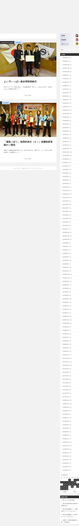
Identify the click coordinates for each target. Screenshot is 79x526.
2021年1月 (66, 229)
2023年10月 (66, 113)
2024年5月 (66, 89)
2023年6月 (66, 127)
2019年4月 (66, 302)
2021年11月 (66, 194)
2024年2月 (66, 99)
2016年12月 (66, 400)
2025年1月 (66, 61)
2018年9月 (66, 326)
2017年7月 (66, 375)
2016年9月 (66, 410)
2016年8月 (66, 414)
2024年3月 (66, 96)
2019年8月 (66, 288)
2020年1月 (66, 271)
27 (64, 489)
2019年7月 (66, 292)
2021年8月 (66, 204)
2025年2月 (66, 57)
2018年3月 (66, 347)
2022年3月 (66, 180)
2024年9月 (66, 75)
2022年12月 (66, 148)
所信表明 (70, 39)
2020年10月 (66, 239)
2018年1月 (66, 354)
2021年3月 (66, 222)
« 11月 (64, 491)
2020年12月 (66, 232)
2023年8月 (66, 120)
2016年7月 (66, 417)
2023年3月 (66, 138)
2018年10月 (66, 323)
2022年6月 (66, 169)
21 (67, 486)
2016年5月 (66, 424)
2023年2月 (66, 141)
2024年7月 (66, 82)
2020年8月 (66, 246)
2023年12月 (66, 106)
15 (69, 484)
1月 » (75, 491)
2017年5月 (66, 382)
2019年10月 (66, 281)
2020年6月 (66, 253)
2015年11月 (66, 445)
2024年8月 (66, 78)
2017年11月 (66, 361)
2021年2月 (66, 225)
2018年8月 (66, 330)
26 (61, 489)
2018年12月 (66, 316)
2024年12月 (66, 64)
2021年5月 (66, 215)
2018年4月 (66, 344)
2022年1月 (66, 187)
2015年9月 (66, 452)
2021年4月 (66, 218)
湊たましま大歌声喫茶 (69, 500)
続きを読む (28, 95)
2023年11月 (66, 110)
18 (77, 484)
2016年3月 (66, 431)
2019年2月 (66, 309)
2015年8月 (66, 456)
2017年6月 (66, 379)
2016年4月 (66, 428)
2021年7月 (66, 208)
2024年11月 (66, 68)
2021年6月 (66, 211)
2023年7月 (66, 124)
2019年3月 (66, 305)
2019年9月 (66, 285)
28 (67, 489)
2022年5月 (66, 173)
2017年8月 (66, 372)
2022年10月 (66, 155)
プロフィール (70, 44)
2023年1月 (66, 145)
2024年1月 (66, 103)
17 (75, 484)
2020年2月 (66, 267)
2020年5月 (66, 257)
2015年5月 (66, 466)
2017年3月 (66, 389)
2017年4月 (66, 386)
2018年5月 (66, 340)
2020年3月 (66, 264)
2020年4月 (66, 260)
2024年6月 (66, 85)
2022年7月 (66, 166)
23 (72, 486)
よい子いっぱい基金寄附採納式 (20, 81)
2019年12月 (66, 274)
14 (67, 484)
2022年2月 (66, 183)
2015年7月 (66, 459)
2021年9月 (66, 201)
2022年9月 (66, 159)
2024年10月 (66, 71)
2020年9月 (66, 243)
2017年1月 (66, 396)
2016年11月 (66, 403)
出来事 (70, 35)
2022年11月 (66, 152)
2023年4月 (66, 134)
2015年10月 (66, 449)
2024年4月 (66, 92)
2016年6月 (66, 421)
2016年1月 (66, 438)
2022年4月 (66, 176)
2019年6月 (66, 295)
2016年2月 (66, 435)
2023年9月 (66, 117)
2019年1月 (66, 312)
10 (75, 482)
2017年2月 (66, 393)
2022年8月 (66, 162)
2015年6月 (66, 463)
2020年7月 (66, 250)
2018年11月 (66, 319)
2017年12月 (66, 358)
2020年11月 (66, 236)
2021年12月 (66, 190)
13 (64, 484)
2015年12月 (66, 442)
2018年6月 (66, 337)
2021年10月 (66, 197)
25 (77, 486)
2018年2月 (66, 351)
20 (64, 486)
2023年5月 (66, 131)
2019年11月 (66, 278)
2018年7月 (66, 333)
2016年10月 (66, 407)
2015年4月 (66, 470)
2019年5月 (66, 298)
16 (72, 484)
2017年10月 (66, 365)
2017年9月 (66, 368)
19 (61, 486)
